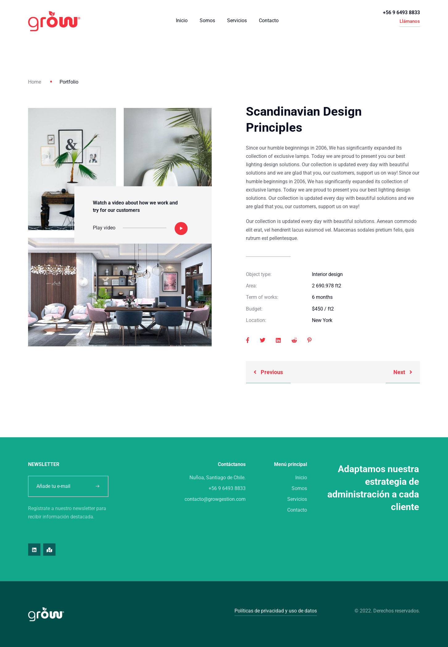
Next (402, 372)
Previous (268, 372)
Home (34, 82)
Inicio (182, 20)
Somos (207, 20)
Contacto (269, 20)
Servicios (237, 20)
